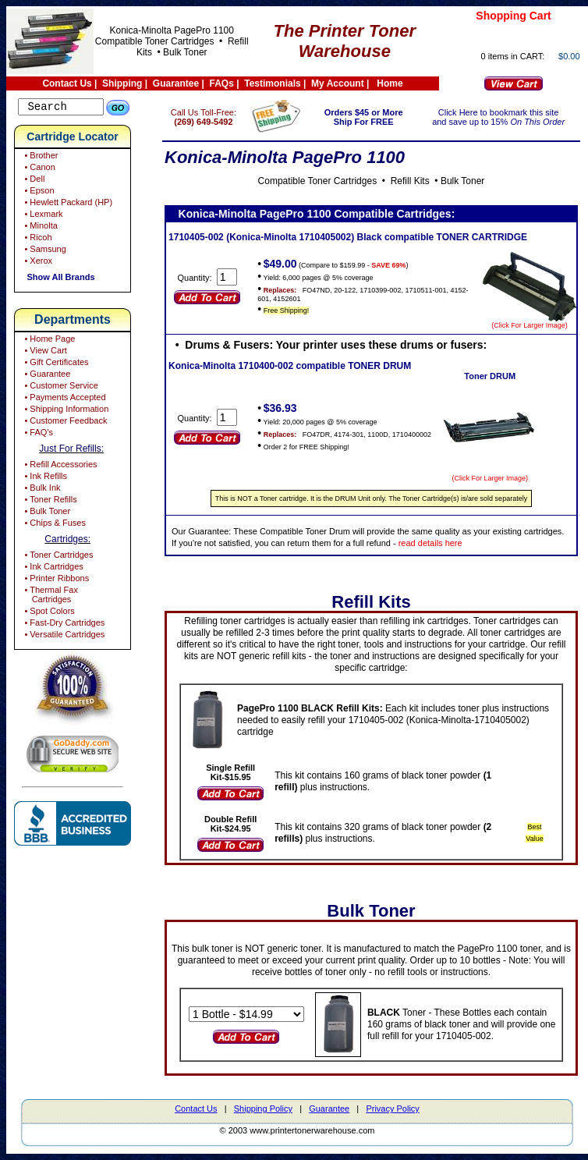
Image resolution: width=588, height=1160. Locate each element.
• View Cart (44, 352)
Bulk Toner (185, 52)
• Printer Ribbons (55, 580)
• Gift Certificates (55, 364)
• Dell (33, 181)
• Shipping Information (65, 411)
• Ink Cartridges (52, 568)
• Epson (38, 192)
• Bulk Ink (41, 490)
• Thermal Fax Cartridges (50, 596)
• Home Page (48, 341)
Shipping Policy (263, 1108)
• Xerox (37, 263)
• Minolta (39, 227)
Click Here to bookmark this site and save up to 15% (503, 117)
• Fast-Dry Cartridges (63, 625)
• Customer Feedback (64, 422)
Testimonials (272, 83)
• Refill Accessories (59, 466)
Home (389, 83)
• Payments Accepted (63, 399)
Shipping (122, 83)
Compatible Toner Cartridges (154, 41)
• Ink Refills (44, 478)
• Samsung (44, 251)
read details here (494, 543)
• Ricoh (36, 239)
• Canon (38, 169)
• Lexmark (42, 216)
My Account (337, 83)
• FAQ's (37, 434)
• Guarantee (46, 376)
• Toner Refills (49, 501)
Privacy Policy (392, 1108)
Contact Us (66, 83)
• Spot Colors (48, 613)
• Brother (40, 157)
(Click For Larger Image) (529, 325)
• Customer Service (59, 387)
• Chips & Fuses (54, 525)
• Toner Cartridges (57, 557)
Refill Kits (419, 181)
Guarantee (176, 83)
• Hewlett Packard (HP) (67, 204)
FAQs (222, 83)
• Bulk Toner (46, 513)
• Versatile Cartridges (63, 636)
